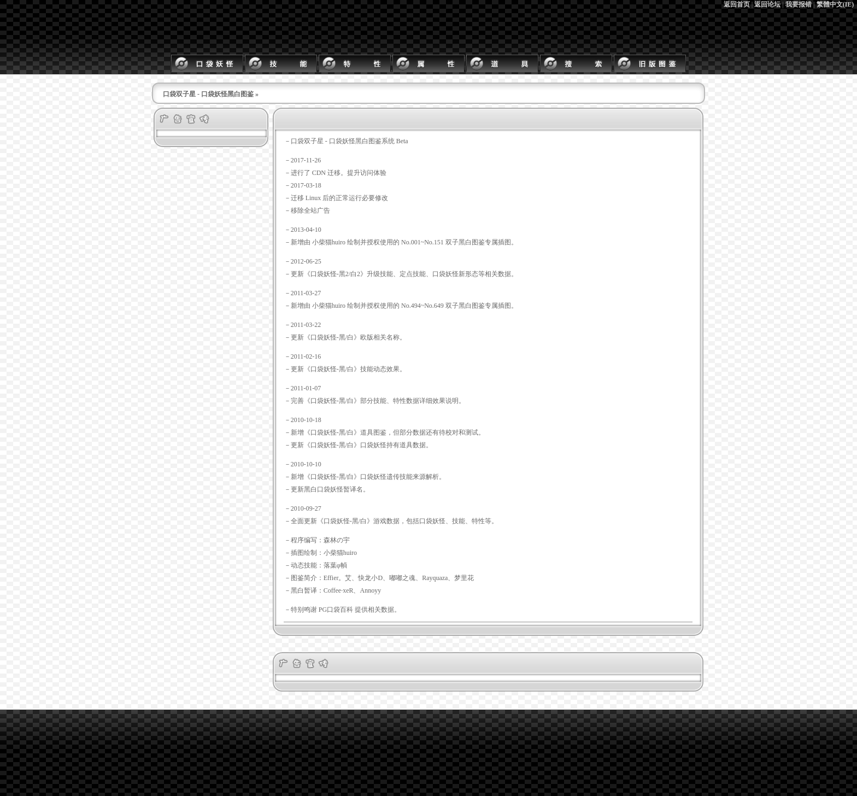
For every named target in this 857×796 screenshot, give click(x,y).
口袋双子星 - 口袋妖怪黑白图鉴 (208, 94)
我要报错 (798, 4)
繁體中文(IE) (835, 4)
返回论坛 (767, 4)
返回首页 (737, 4)
